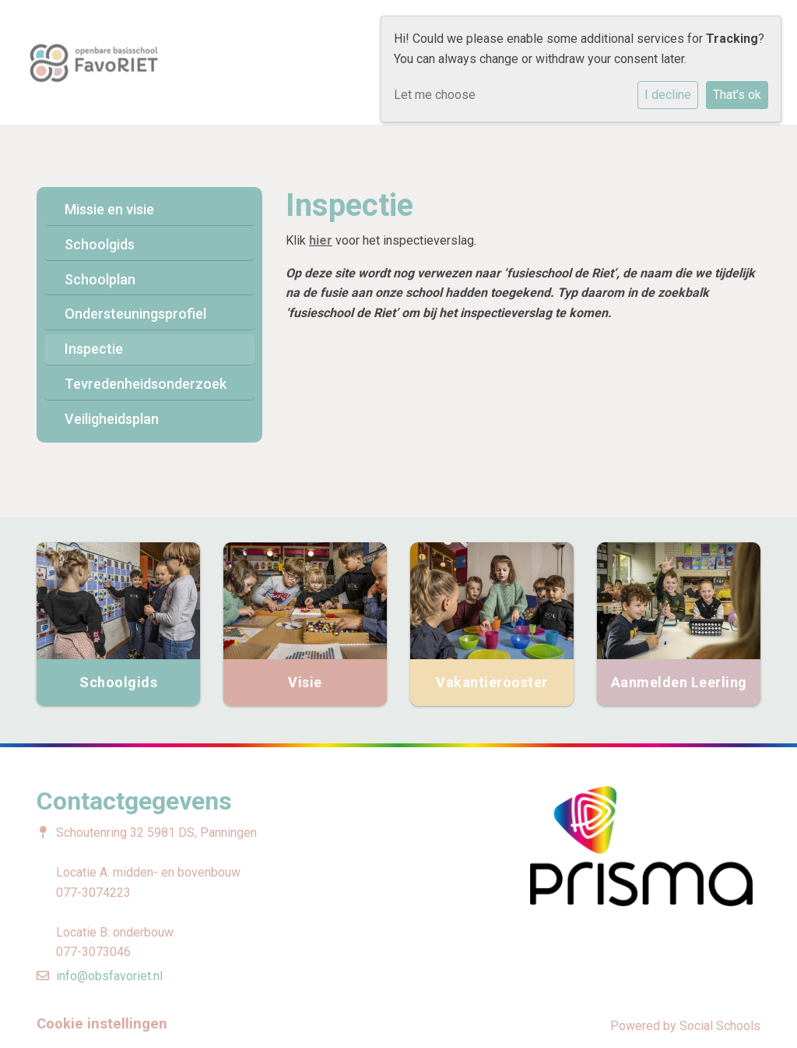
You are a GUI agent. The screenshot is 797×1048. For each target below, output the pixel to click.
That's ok (737, 94)
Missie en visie (109, 209)
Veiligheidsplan (112, 419)
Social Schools (719, 1025)
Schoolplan (100, 279)
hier (320, 240)
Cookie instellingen (102, 1024)
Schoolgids (100, 244)
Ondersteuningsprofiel (135, 313)
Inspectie (94, 349)
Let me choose (435, 94)
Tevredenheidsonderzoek (145, 384)
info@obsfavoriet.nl (109, 976)
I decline (667, 94)
